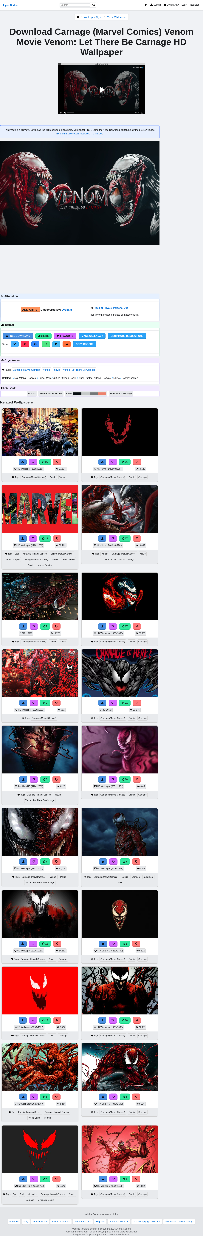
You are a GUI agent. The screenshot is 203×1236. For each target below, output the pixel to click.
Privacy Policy (40, 1221)
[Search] (93, 4)
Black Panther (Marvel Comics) (94, 378)
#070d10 (77, 393)
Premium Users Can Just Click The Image (79, 133)
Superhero (148, 877)
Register (194, 4)
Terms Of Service (61, 1221)
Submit (155, 4)
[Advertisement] (79, 269)
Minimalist (32, 1194)
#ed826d (102, 393)
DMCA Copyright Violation (146, 1221)
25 (45, 462)
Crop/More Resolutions (127, 336)
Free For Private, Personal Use (111, 308)
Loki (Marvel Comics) (25, 378)
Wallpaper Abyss (93, 17)
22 (45, 538)
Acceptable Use (83, 1221)
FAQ (25, 1221)
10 (125, 779)
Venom (46, 370)
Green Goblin (69, 378)
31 (125, 462)
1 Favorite (65, 336)
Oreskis (67, 309)
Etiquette (100, 1221)
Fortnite (47, 1118)
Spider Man (44, 378)
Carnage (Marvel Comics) (26, 370)
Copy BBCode (85, 344)
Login (184, 4)
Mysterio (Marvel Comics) (35, 554)
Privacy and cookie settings (179, 1221)
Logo (17, 554)
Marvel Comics (45, 565)
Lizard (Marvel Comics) (62, 554)
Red (22, 1194)
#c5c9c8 (85, 393)
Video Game (34, 1118)
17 (125, 538)
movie (57, 370)
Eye (14, 1194)
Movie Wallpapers (116, 17)
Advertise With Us (118, 1221)
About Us (14, 1221)
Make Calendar (92, 336)
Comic (53, 477)
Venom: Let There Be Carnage (79, 370)
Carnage (142, 477)
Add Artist (30, 309)
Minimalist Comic (46, 1200)
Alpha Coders (10, 5)
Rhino (116, 378)
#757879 (94, 393)
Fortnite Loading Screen (29, 1112)
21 (125, 702)
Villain (120, 882)
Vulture (56, 378)
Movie (143, 554)
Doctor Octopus (129, 378)
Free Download (18, 336)
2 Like (43, 336)
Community (171, 4)
